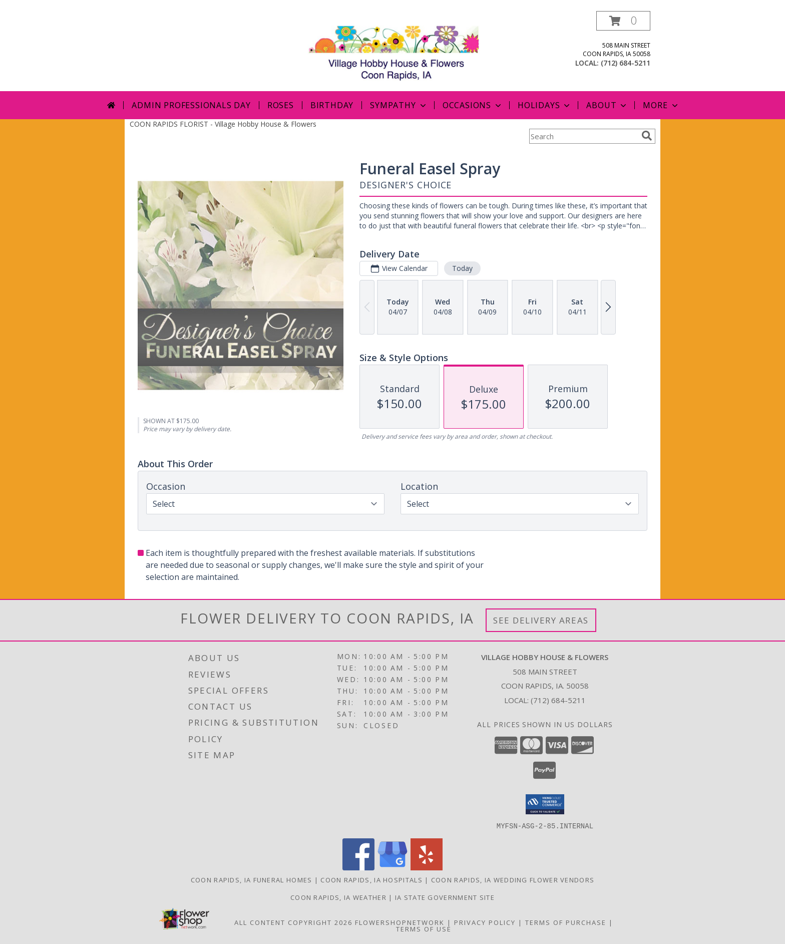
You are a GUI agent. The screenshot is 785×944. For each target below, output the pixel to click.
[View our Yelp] (427, 867)
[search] (647, 135)
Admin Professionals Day (191, 105)
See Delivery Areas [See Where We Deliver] (541, 620)
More (661, 105)
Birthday (331, 105)
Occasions (473, 105)
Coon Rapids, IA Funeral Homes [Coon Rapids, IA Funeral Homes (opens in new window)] (251, 879)
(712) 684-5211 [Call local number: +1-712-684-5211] (625, 63)
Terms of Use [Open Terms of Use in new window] (424, 928)
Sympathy (399, 105)
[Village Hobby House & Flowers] (396, 51)
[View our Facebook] (358, 867)
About (607, 105)
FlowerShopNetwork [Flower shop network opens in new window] (400, 921)
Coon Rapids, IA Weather (338, 896)
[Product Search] (583, 136)
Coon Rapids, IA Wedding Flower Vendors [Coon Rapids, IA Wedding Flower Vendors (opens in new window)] (512, 879)
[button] (623, 21)
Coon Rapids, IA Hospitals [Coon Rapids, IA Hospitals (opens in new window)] (371, 879)
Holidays (545, 105)
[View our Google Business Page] (392, 867)
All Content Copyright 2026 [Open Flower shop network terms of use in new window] (293, 921)
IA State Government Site (445, 896)
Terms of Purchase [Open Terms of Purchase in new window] (565, 921)
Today (462, 268)
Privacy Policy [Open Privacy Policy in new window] (485, 921)
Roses (280, 105)
